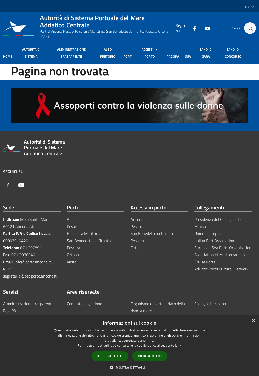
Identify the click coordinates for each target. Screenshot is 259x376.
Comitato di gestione (84, 304)
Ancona (73, 219)
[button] (129, 367)
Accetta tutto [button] (110, 356)
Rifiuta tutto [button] (150, 356)
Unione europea (207, 233)
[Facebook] (192, 28)
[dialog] (129, 345)
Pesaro (72, 226)
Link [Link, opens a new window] (178, 345)
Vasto (71, 262)
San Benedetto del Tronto (89, 241)
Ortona (73, 255)
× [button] (253, 321)
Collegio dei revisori (211, 304)
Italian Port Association (214, 241)
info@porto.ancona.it (33, 262)
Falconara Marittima (84, 233)
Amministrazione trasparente (28, 304)
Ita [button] (250, 7)
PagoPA (9, 311)
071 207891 (31, 248)
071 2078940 (23, 255)
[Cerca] (250, 28)
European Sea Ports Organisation (222, 248)
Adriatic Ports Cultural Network (221, 269)
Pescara (73, 248)
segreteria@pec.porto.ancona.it (30, 276)
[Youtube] (205, 28)
